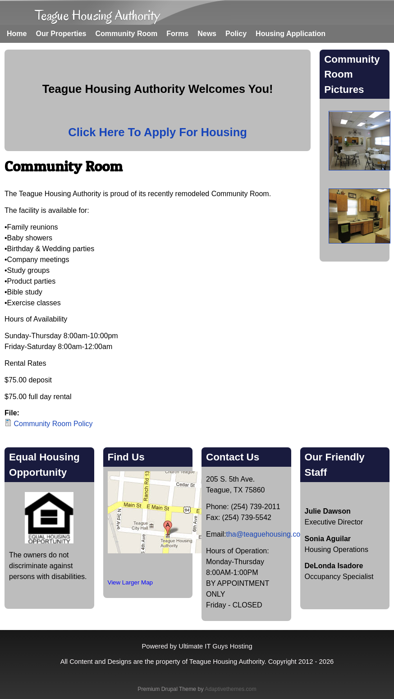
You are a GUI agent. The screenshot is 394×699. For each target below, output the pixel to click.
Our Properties (61, 33)
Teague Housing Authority (97, 15)
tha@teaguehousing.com (266, 534)
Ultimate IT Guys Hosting (215, 646)
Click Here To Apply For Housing (157, 132)
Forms (177, 33)
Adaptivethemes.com (230, 689)
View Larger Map (130, 582)
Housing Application (290, 33)
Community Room (126, 33)
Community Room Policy (53, 424)
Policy (236, 33)
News (206, 33)
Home (17, 33)
